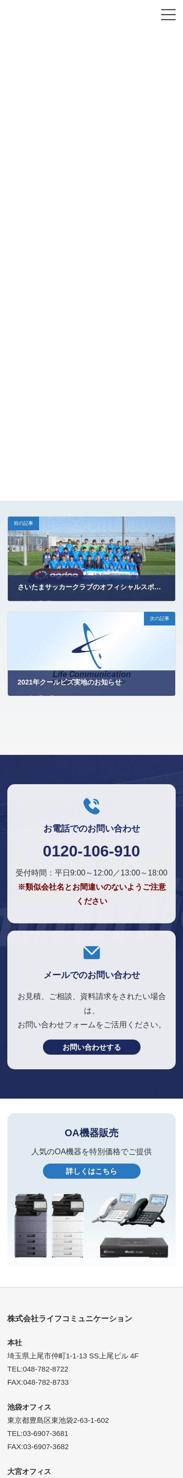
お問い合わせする (91, 1047)
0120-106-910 (91, 851)
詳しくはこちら (91, 1171)
